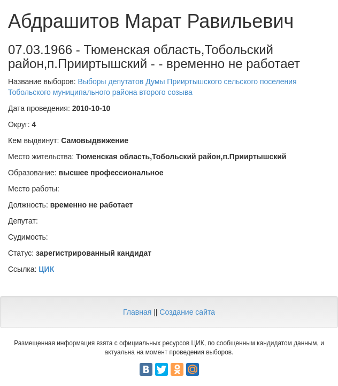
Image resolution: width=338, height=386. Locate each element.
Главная (137, 312)
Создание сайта (187, 312)
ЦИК (46, 269)
